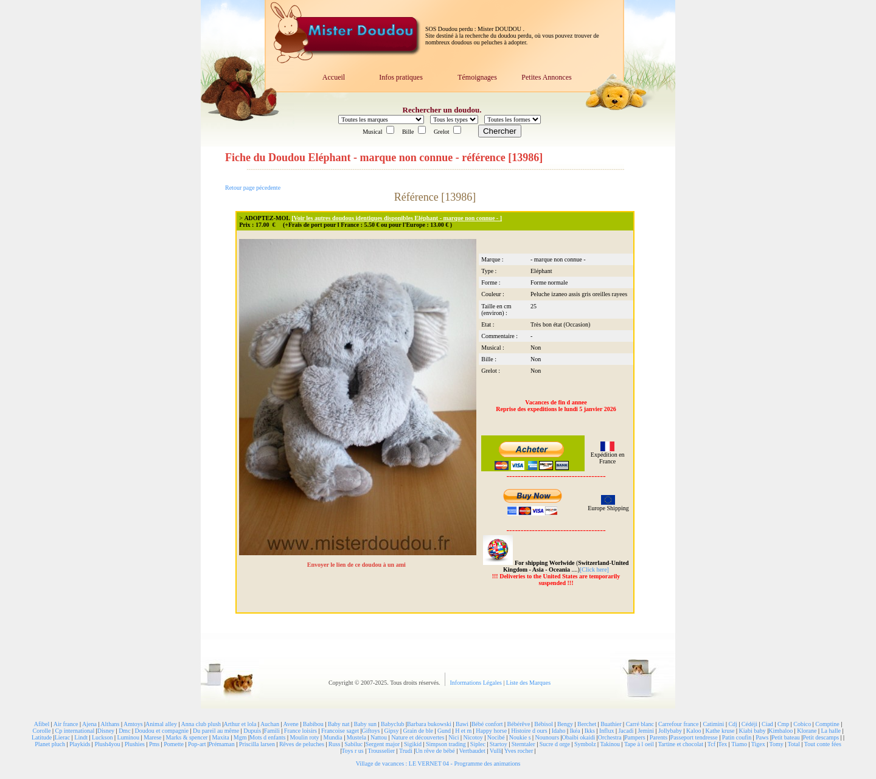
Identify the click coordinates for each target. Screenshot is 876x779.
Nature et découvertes (417, 737)
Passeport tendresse (694, 737)
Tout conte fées (822, 744)
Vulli (496, 750)
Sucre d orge (555, 744)
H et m (463, 730)
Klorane (806, 730)
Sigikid (413, 744)
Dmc (124, 730)
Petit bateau (785, 737)
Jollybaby (670, 730)
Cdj (732, 724)
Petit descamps (820, 737)
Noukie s (520, 737)
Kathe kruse (720, 730)
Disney (105, 730)
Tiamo (739, 744)
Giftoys (370, 730)
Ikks (590, 730)
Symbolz (585, 744)
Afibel (42, 724)
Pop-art (197, 744)
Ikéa (574, 730)
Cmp (783, 724)
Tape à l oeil (639, 744)
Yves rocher (519, 750)
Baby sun (365, 724)
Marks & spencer (187, 737)
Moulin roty (304, 737)
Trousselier (381, 750)
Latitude (42, 737)
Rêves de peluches (301, 744)
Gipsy (391, 730)
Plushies (135, 744)
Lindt (81, 737)
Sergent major (383, 744)
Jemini (646, 730)
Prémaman (222, 744)
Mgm (240, 737)
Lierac (63, 737)
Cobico (802, 724)
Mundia (333, 737)
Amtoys (133, 724)
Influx (606, 730)
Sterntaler (523, 744)
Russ (334, 744)
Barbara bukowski (429, 724)
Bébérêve (518, 724)
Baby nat (339, 724)
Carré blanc (640, 724)
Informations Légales (477, 682)
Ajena (89, 724)
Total (794, 744)
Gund (444, 730)
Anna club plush (201, 724)
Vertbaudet (472, 750)
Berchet (586, 724)
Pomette (174, 744)
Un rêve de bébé (434, 750)
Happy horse (491, 730)
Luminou (128, 737)
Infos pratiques (401, 77)
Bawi (462, 724)
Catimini (713, 724)
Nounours (547, 737)
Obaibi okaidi (579, 737)
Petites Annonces (546, 77)
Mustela (356, 737)
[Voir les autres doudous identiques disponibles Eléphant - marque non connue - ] (396, 218)
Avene (290, 724)
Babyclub (392, 724)
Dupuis (252, 730)
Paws (762, 737)
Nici (453, 737)
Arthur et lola (240, 724)
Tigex (758, 744)
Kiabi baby (752, 730)
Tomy (777, 744)
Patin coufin (737, 737)
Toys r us (352, 750)
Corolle (42, 730)
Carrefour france (678, 724)
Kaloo (693, 730)
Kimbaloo (780, 730)
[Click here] (594, 569)
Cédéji (749, 724)
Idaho (559, 730)
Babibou (313, 724)
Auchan (269, 724)
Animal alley (161, 724)
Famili (272, 730)
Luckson (102, 737)
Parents (658, 737)
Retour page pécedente (252, 187)
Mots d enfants (267, 737)
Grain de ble (418, 730)
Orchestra (610, 737)
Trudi (405, 750)
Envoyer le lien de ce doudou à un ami (357, 564)
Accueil (333, 77)
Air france (66, 724)
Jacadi (625, 730)
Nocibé (496, 737)
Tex (723, 744)
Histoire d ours (529, 730)
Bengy (565, 724)
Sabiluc (353, 744)
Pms (154, 744)
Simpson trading (446, 744)
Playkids (79, 744)
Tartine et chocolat (680, 744)
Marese (152, 737)
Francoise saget (340, 730)
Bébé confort (487, 724)
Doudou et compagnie (162, 730)
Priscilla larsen (257, 744)
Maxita (220, 737)
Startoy (498, 744)
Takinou (610, 744)
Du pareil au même (216, 730)
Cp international (75, 730)
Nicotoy (473, 737)
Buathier (610, 724)
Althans (109, 724)
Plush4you (107, 744)
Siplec (477, 744)
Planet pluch (50, 744)
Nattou (378, 737)
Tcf (711, 744)
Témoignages (477, 77)
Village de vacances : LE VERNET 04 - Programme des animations (438, 763)
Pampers (634, 737)
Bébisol (543, 724)
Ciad (767, 724)
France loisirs (300, 730)
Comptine (827, 724)
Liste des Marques (528, 682)
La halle (830, 730)
